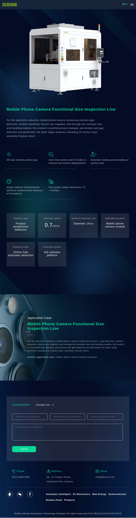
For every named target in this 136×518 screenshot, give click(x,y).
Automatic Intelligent (58, 494)
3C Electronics (82, 494)
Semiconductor (118, 494)
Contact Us (43, 404)
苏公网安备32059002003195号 (105, 514)
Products (69, 500)
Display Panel (54, 500)
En (126, 4)
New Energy (100, 494)
